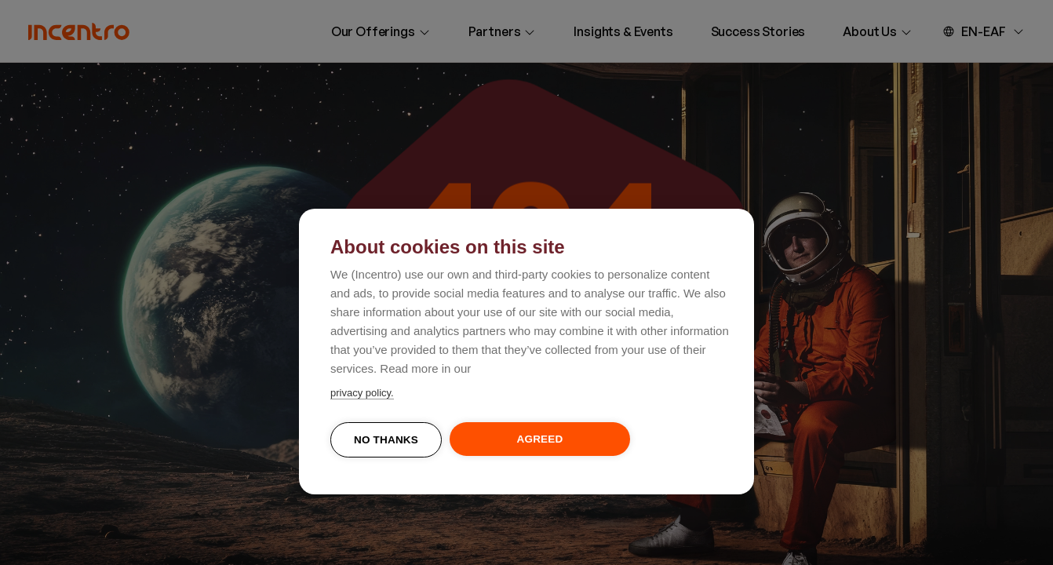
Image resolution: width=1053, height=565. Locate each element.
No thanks (386, 440)
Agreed (540, 439)
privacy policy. (362, 393)
